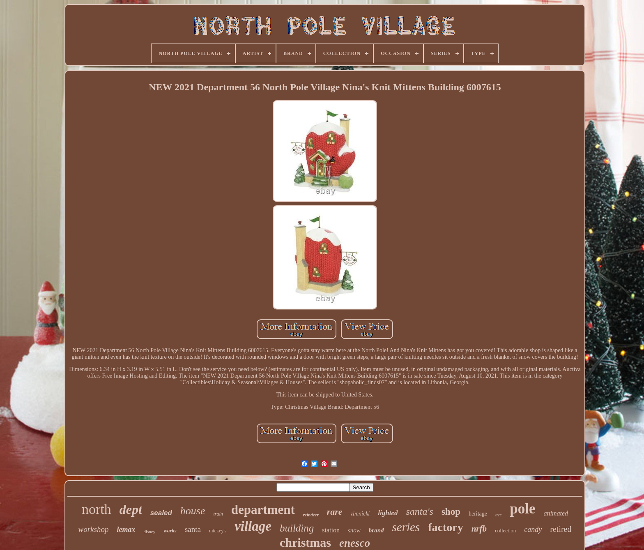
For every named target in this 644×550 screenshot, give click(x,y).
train (218, 514)
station (331, 530)
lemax (126, 529)
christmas (305, 542)
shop (451, 511)
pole (522, 509)
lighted (388, 513)
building (297, 528)
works (170, 530)
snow (354, 530)
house (192, 511)
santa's (419, 511)
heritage (478, 514)
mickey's (217, 531)
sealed (161, 513)
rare (335, 511)
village (253, 526)
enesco (354, 543)
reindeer (311, 514)
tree (498, 515)
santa (193, 529)
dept (131, 509)
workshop (93, 529)
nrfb (479, 529)
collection (505, 530)
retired (560, 529)
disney (149, 531)
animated (555, 513)
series (406, 527)
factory (445, 527)
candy (533, 529)
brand (376, 530)
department (263, 509)
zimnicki (360, 514)
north (96, 509)
